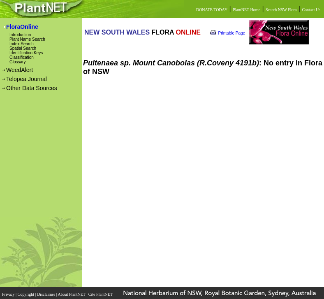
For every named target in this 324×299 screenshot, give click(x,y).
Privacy (9, 294)
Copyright (26, 294)
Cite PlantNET (100, 294)
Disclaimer (46, 294)
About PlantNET (72, 294)
